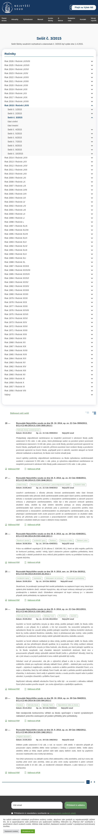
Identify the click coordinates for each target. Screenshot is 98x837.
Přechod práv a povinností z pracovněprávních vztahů (50, 485)
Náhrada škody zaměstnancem (28, 430)
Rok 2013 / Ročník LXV (16, 162)
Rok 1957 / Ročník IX (15, 387)
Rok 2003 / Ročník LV (15, 202)
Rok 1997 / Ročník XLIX (16, 226)
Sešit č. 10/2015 (15, 154)
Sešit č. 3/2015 (15, 117)
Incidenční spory (40, 540)
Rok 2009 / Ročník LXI (15, 178)
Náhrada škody (33, 705)
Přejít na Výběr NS (84, 7)
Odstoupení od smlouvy (54, 578)
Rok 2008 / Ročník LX (15, 182)
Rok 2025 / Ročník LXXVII (17, 65)
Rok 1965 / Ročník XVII (16, 354)
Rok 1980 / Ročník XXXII (16, 294)
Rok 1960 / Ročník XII (15, 375)
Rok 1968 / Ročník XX (15, 342)
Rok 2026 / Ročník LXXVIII (17, 61)
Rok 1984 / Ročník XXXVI (17, 278)
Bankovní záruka (23, 540)
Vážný (7, 395)
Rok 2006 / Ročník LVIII (16, 190)
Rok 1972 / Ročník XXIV (16, 326)
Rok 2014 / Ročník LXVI (16, 158)
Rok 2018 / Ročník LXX (16, 93)
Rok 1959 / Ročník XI (15, 379)
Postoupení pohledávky (75, 578)
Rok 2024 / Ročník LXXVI (17, 69)
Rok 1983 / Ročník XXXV (16, 282)
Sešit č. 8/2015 (15, 146)
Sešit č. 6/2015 (15, 138)
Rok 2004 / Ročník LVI (15, 198)
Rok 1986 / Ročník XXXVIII (17, 270)
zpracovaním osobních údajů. (63, 813)
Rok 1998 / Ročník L (14, 222)
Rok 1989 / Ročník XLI (15, 258)
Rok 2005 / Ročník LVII (15, 194)
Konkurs (53, 540)
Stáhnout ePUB (32, 469)
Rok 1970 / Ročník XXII (16, 334)
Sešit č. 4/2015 (15, 130)
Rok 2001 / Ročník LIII (15, 210)
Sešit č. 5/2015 (15, 134)
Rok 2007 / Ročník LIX (15, 186)
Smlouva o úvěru (66, 540)
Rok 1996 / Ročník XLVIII (16, 230)
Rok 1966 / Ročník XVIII (16, 350)
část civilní (13, 121)
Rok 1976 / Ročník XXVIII (17, 310)
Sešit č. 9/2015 (15, 150)
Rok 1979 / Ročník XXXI (16, 298)
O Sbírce (60, 19)
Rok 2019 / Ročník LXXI (16, 89)
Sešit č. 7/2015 (15, 142)
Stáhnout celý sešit (17, 413)
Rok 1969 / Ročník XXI (15, 338)
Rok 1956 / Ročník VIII (15, 391)
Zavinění (73, 616)
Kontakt (83, 19)
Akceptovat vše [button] (27, 831)
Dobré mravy (22, 485)
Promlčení (62, 616)
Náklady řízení (49, 616)
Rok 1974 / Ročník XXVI (16, 318)
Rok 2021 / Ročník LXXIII (17, 81)
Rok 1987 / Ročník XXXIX (17, 266)
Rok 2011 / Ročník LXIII (16, 170)
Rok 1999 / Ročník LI (15, 218)
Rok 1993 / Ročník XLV (16, 242)
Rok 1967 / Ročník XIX (15, 346)
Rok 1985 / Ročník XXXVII (17, 274)
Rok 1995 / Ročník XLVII (16, 234)
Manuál (40, 19)
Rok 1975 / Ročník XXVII (16, 314)
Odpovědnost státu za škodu (67, 705)
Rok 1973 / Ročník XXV (16, 322)
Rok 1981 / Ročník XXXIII (17, 290)
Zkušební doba (79, 485)
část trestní (13, 126)
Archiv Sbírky (50, 19)
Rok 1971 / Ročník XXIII (16, 330)
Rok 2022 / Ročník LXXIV (17, 77)
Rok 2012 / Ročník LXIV (16, 166)
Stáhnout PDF (12, 469)
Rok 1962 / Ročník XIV (15, 366)
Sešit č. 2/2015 (15, 113)
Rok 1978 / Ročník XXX (16, 302)
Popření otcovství (23, 737)
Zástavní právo (82, 540)
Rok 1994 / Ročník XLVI (16, 238)
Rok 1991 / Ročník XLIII (16, 250)
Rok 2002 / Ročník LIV (15, 206)
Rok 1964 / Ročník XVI (15, 358)
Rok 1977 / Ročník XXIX (16, 306)
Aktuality (14, 19)
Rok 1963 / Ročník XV (15, 362)
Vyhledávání (28, 19)
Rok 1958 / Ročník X (14, 383)
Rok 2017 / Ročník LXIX (16, 97)
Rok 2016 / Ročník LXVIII (17, 101)
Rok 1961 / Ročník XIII (15, 370)
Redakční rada (71, 19)
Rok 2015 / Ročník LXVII (17, 105)
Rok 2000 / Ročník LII (15, 214)
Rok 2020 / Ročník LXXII (16, 85)
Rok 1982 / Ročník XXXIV (17, 286)
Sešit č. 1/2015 (15, 109)
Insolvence (37, 578)
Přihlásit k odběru (76, 805)
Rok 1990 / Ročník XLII (16, 254)
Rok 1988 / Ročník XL (15, 262)
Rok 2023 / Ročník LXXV (16, 73)
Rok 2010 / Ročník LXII (16, 174)
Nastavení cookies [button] (11, 831)
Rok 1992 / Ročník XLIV (16, 246)
